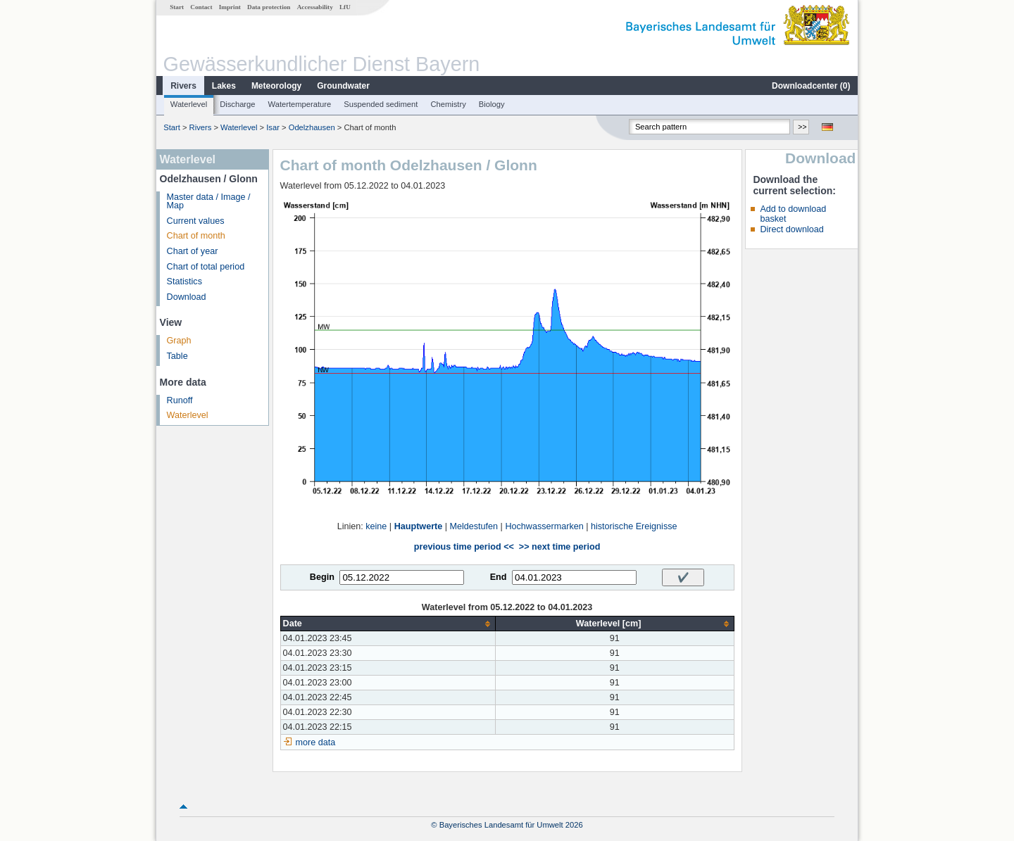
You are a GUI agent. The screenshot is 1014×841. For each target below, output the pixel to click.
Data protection (268, 7)
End (498, 577)
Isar (273, 127)
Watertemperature (300, 104)
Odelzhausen (312, 127)
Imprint (230, 7)
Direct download (791, 229)
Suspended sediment (381, 104)
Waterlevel (188, 104)
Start (177, 7)
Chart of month (196, 236)
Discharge (237, 104)
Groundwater (343, 86)
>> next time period (559, 547)
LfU (345, 7)
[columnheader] (387, 623)
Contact (201, 7)
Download (186, 297)
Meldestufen (474, 526)
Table (177, 356)
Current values (196, 221)
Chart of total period (206, 267)
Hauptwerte (418, 526)
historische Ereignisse (634, 526)
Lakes (224, 86)
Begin (322, 577)
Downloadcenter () (811, 86)
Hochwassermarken (544, 526)
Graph (179, 341)
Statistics (184, 281)
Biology (492, 104)
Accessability (315, 7)
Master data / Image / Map (209, 201)
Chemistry (447, 104)
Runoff (180, 400)
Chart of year (192, 251)
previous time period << (464, 547)
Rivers (183, 86)
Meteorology (276, 86)
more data (316, 742)
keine (376, 526)
